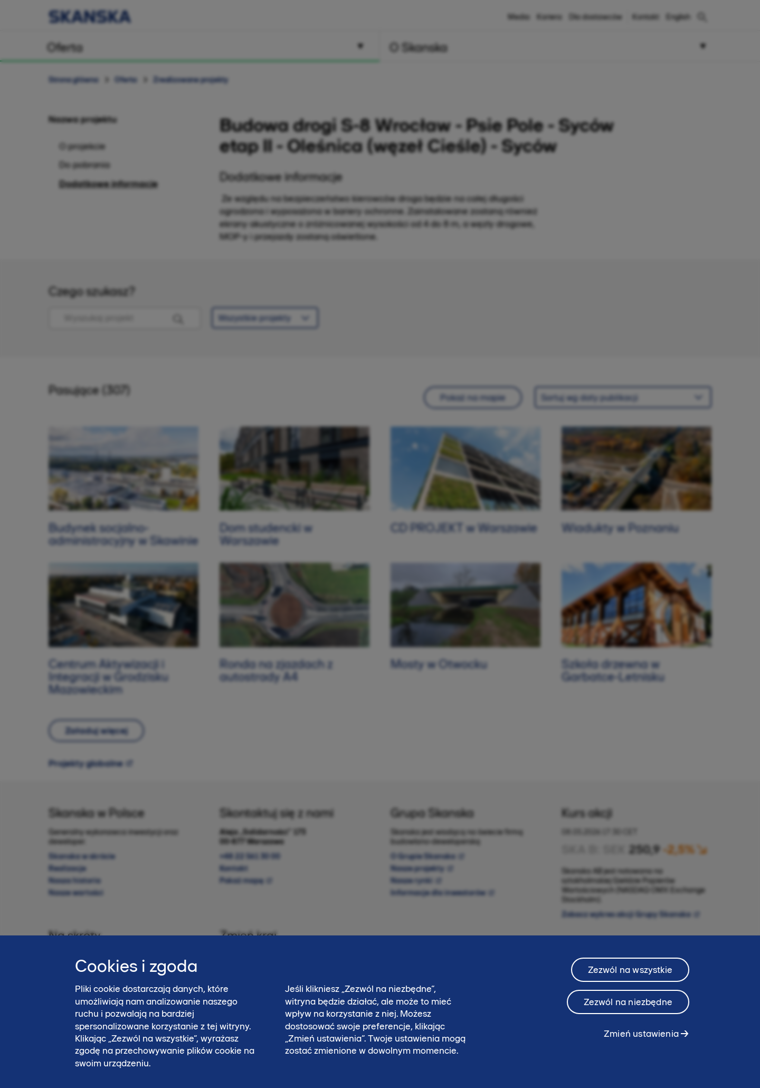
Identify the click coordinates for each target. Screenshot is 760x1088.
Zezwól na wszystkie (630, 978)
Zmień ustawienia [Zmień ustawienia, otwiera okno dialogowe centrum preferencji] (641, 1042)
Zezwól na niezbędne (628, 1010)
